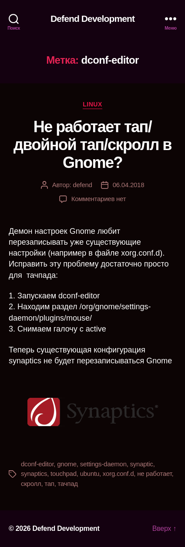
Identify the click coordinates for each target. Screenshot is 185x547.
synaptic (141, 464)
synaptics (34, 473)
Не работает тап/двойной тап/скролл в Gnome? (92, 144)
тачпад (68, 483)
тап (49, 483)
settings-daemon (103, 464)
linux (92, 104)
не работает (154, 473)
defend (82, 184)
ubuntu (89, 473)
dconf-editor (37, 464)
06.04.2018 (129, 184)
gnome (67, 464)
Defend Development (92, 18)
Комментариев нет (98, 198)
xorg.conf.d (118, 473)
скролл (31, 483)
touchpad (63, 473)
